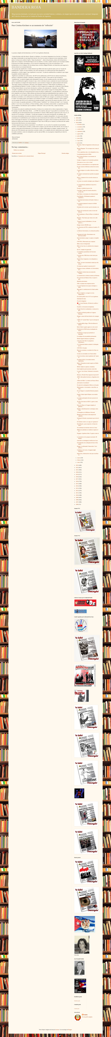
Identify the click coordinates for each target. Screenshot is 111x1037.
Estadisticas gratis (77, 1000)
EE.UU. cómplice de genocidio (84, 249)
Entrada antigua (65, 153)
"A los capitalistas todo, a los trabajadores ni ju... (88, 152)
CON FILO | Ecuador (82, 348)
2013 (77, 488)
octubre (79, 129)
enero (78, 462)
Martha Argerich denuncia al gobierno (85, 338)
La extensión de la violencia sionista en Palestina (88, 275)
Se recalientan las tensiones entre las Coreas (87, 427)
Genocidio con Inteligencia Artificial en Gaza (87, 440)
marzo (78, 457)
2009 (77, 497)
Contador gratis (76, 1008)
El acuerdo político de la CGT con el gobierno (87, 296)
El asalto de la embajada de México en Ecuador (88, 385)
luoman (57, 1029)
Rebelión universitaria (82, 281)
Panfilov (86, 1014)
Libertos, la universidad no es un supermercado (87, 164)
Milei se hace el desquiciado (83, 243)
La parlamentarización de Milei (84, 154)
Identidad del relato (81, 298)
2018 (77, 476)
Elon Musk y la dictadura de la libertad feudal (87, 194)
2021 (77, 469)
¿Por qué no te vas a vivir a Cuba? (84, 162)
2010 (77, 495)
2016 (77, 481)
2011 (77, 492)
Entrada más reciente (17, 153)
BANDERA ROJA (26, 7)
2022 (77, 467)
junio (78, 138)
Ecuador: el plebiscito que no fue (84, 188)
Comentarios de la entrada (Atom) (26, 156)
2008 (77, 499)
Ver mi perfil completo (87, 1017)
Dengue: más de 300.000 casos (84, 225)
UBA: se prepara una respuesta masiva (86, 283)
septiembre (80, 131)
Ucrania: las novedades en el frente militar (86, 353)
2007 (77, 502)
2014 (77, 486)
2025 (77, 120)
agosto (79, 133)
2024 (77, 122)
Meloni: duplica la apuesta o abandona (86, 366)
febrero (79, 460)
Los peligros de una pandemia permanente (86, 336)
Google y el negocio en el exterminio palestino (87, 160)
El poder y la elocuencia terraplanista (85, 306)
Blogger (70, 1029)
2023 (77, 465)
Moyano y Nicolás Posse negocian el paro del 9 (88, 374)
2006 (77, 504)
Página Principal (41, 153)
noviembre (79, 126)
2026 (77, 118)
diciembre (79, 124)
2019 (77, 474)
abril (78, 143)
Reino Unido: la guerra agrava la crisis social (87, 327)
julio (78, 136)
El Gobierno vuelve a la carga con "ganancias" (87, 421)
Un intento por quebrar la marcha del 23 (86, 266)
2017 (77, 479)
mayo (78, 140)
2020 (77, 472)
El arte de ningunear (81, 301)
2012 (77, 490)
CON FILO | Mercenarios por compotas (86, 241)
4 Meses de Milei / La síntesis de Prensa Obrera (88, 380)
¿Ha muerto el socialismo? (83, 382)
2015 (77, 483)
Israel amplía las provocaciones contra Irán (87, 369)
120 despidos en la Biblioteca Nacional (86, 412)
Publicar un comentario (19, 150)
